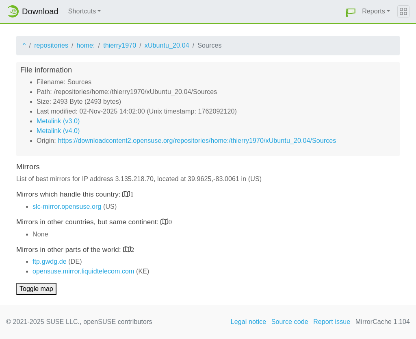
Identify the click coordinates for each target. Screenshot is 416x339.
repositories (51, 45)
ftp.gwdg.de (49, 261)
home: (86, 45)
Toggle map (36, 288)
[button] (350, 11)
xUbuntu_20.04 (167, 45)
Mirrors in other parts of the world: (69, 250)
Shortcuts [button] (82, 11)
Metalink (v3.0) (58, 121)
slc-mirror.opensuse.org (66, 206)
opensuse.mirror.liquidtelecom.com (83, 271)
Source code (289, 321)
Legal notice (248, 321)
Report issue (331, 321)
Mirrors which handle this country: (69, 194)
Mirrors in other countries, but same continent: (88, 222)
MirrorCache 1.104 (382, 321)
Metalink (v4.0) (58, 130)
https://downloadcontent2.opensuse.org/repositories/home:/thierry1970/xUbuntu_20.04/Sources (197, 140)
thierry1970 (119, 45)
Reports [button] (373, 11)
